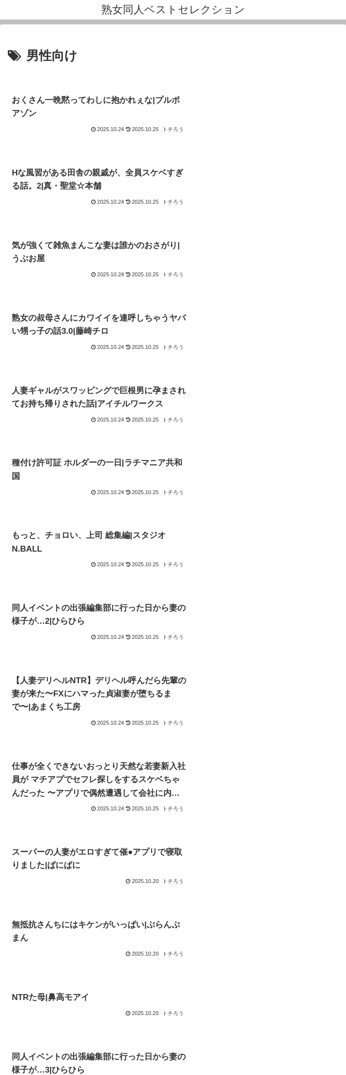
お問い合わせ (173, 1009)
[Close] (55, 1064)
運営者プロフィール (173, 994)
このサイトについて (60, 994)
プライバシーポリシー (285, 994)
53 (199, 919)
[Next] (35, 1056)
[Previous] (11, 1056)
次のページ (173, 883)
